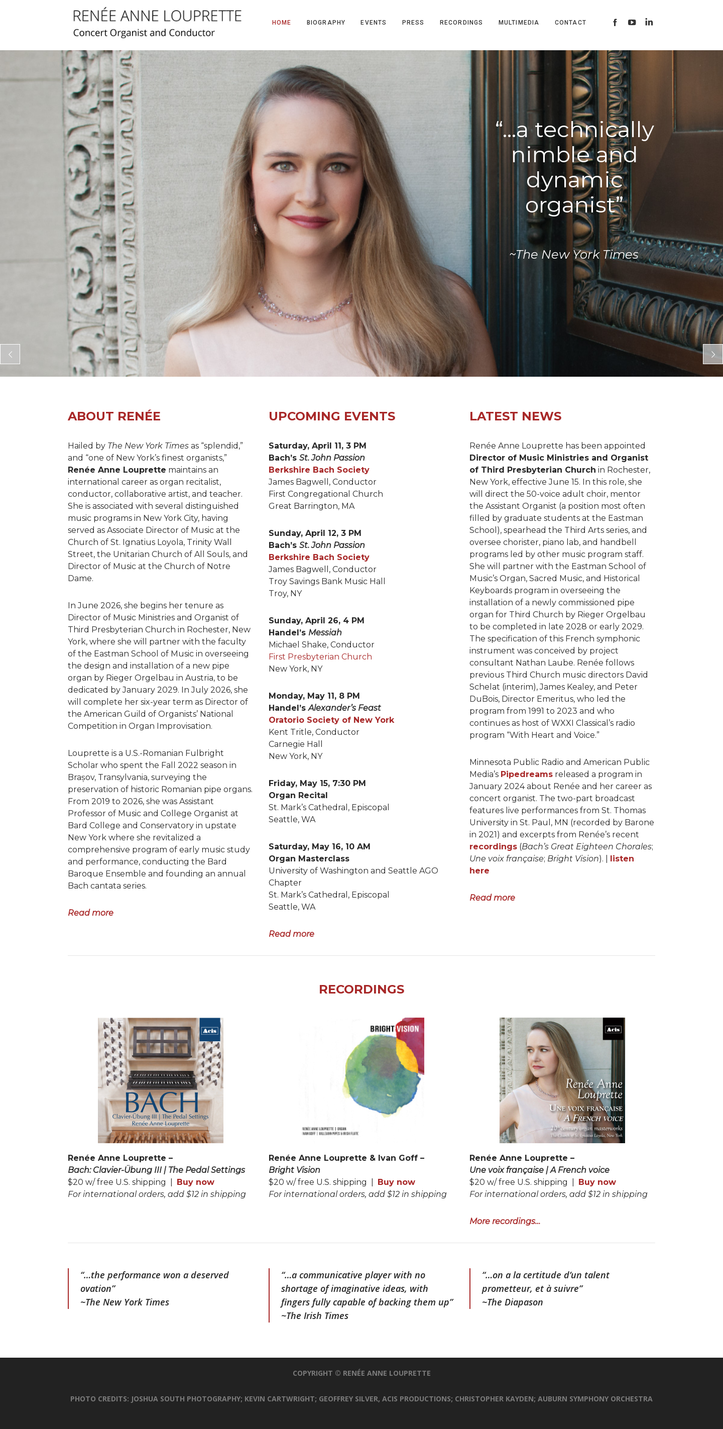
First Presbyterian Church (320, 657)
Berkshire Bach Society (319, 470)
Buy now (195, 1182)
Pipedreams (527, 774)
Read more (90, 913)
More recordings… (504, 1221)
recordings (493, 846)
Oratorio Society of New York (331, 720)
